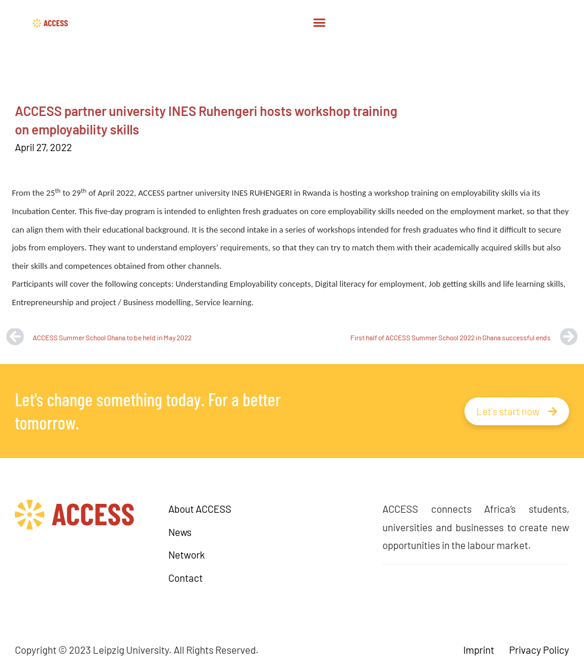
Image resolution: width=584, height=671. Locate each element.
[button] (319, 22)
